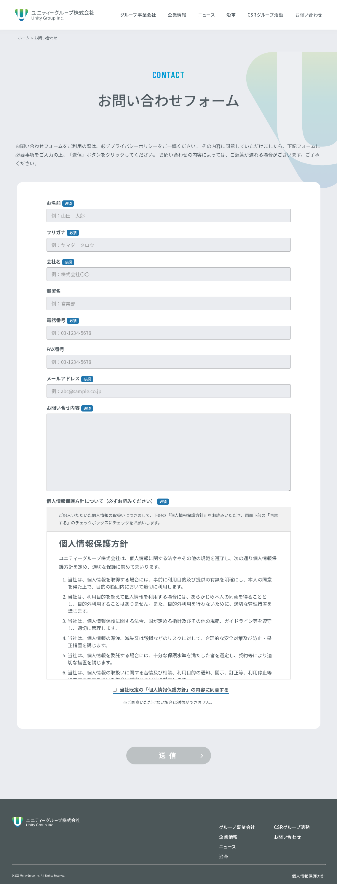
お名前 (60, 208)
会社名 (60, 266)
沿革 (231, 15)
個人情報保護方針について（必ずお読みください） (108, 506)
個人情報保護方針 (308, 876)
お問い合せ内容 (70, 413)
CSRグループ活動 (265, 15)
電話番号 (63, 325)
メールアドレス (70, 383)
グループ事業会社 (138, 15)
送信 (169, 760)
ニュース (206, 15)
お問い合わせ (308, 15)
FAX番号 (55, 354)
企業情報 (177, 15)
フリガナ (63, 237)
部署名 (54, 295)
